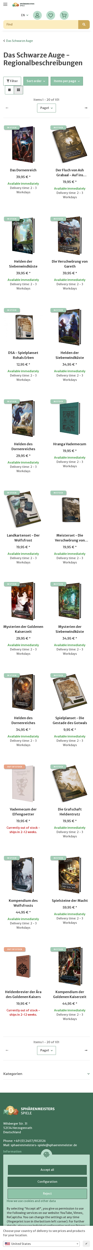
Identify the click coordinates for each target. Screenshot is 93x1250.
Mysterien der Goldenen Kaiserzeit (23, 629)
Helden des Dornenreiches (23, 446)
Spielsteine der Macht (70, 901)
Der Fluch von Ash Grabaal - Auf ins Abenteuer (70, 172)
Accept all (47, 1170)
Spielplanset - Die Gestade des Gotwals (70, 720)
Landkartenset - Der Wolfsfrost (23, 537)
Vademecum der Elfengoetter (23, 811)
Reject (47, 1193)
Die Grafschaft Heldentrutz (70, 811)
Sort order (34, 81)
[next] (86, 108)
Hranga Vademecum (69, 444)
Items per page (65, 81)
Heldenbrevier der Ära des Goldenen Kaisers (23, 994)
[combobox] (41, 1244)
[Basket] (64, 15)
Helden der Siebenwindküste (23, 263)
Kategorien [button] (12, 1074)
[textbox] (41, 1244)
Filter (12, 81)
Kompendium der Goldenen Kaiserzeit (69, 994)
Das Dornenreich (23, 170)
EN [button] (23, 15)
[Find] (40, 24)
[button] (37, 15)
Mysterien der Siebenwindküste (70, 629)
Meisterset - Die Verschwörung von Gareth (70, 538)
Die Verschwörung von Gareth (70, 263)
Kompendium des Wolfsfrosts (23, 903)
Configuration (47, 1182)
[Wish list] (50, 15)
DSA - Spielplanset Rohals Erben (23, 355)
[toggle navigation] (5, 2)
